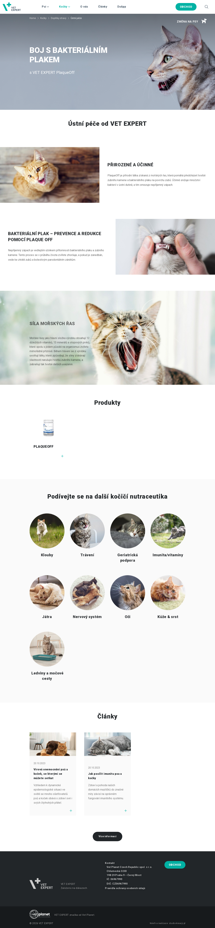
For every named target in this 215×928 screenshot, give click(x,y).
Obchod (186, 6)
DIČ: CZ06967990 (117, 883)
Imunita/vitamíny (168, 565)
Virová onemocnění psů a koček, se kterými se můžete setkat (51, 774)
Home (33, 18)
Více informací (108, 836)
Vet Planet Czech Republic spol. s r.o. (129, 867)
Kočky (43, 18)
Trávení (87, 565)
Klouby (47, 565)
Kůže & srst (168, 627)
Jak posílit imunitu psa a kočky (105, 776)
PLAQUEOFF (43, 447)
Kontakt (110, 863)
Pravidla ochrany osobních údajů (125, 888)
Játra (47, 627)
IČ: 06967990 (114, 879)
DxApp (121, 6)
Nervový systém (87, 627)
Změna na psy (192, 21)
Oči (128, 627)
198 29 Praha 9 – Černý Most (124, 875)
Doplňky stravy (58, 18)
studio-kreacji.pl (177, 923)
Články (102, 6)
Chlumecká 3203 (117, 871)
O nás (84, 6)
